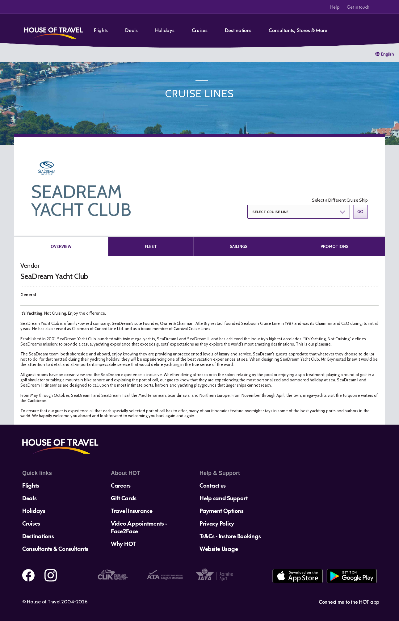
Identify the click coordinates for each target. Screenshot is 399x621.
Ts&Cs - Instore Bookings (230, 536)
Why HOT (123, 544)
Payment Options (222, 510)
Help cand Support (223, 498)
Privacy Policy (217, 523)
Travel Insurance (132, 510)
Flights (101, 30)
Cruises (200, 30)
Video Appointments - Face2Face (139, 527)
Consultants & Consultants (55, 548)
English (387, 54)
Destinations (238, 30)
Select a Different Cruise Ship (340, 200)
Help (334, 7)
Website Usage (219, 548)
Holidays (164, 30)
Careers (121, 485)
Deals (131, 30)
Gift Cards (123, 498)
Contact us (213, 485)
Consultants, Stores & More (298, 30)
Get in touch (358, 7)
